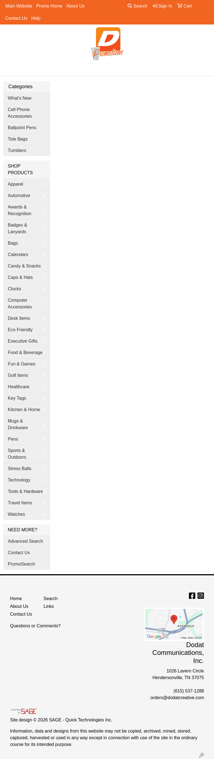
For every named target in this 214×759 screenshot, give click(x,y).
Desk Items (19, 318)
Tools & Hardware (25, 491)
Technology (19, 480)
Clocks (14, 288)
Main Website (18, 6)
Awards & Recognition (19, 210)
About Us (75, 6)
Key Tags (17, 398)
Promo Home (49, 6)
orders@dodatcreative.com (177, 697)
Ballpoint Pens (22, 127)
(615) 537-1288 (189, 691)
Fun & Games (21, 364)
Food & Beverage (25, 352)
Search (137, 6)
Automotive (19, 195)
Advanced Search (25, 541)
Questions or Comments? (35, 625)
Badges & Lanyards (17, 228)
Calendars (18, 254)
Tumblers (17, 150)
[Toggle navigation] (8, 69)
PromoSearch (21, 564)
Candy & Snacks (24, 266)
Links (48, 606)
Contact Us (16, 18)
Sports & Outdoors (17, 454)
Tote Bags (18, 139)
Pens (13, 439)
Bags (13, 243)
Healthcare (18, 386)
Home (16, 598)
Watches (16, 514)
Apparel (15, 184)
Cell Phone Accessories (20, 113)
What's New (19, 98)
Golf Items (18, 375)
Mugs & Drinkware (18, 424)
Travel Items (20, 502)
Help (35, 18)
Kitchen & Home (24, 409)
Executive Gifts (23, 341)
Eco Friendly (20, 329)
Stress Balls (19, 468)
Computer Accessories (20, 303)
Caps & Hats (20, 277)
